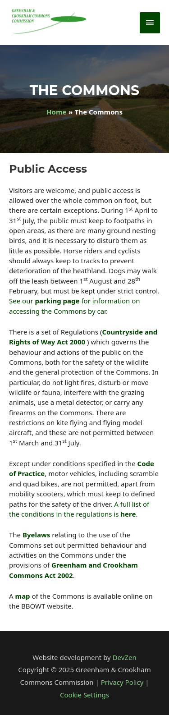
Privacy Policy (122, 682)
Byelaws (36, 534)
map (22, 595)
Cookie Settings (84, 694)
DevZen (125, 657)
